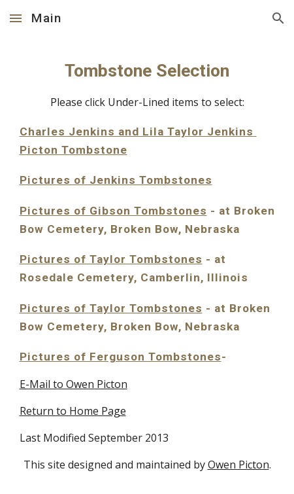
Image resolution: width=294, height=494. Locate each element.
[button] (15, 18)
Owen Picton (238, 464)
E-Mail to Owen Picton (73, 384)
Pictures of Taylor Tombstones (111, 259)
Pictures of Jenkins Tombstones (116, 179)
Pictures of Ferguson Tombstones (120, 356)
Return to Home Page (73, 411)
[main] (147, 265)
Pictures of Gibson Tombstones (113, 210)
